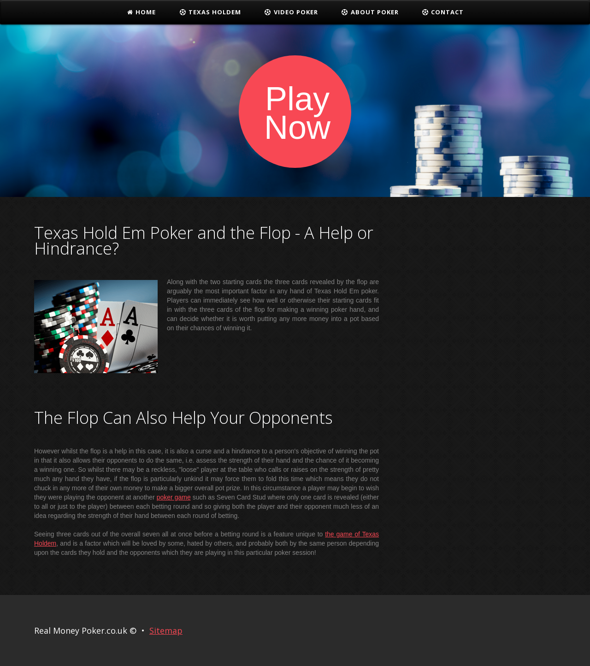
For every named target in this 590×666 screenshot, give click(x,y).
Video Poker (291, 12)
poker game (174, 497)
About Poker (370, 12)
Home (141, 12)
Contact (443, 12)
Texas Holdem (210, 12)
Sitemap (166, 630)
